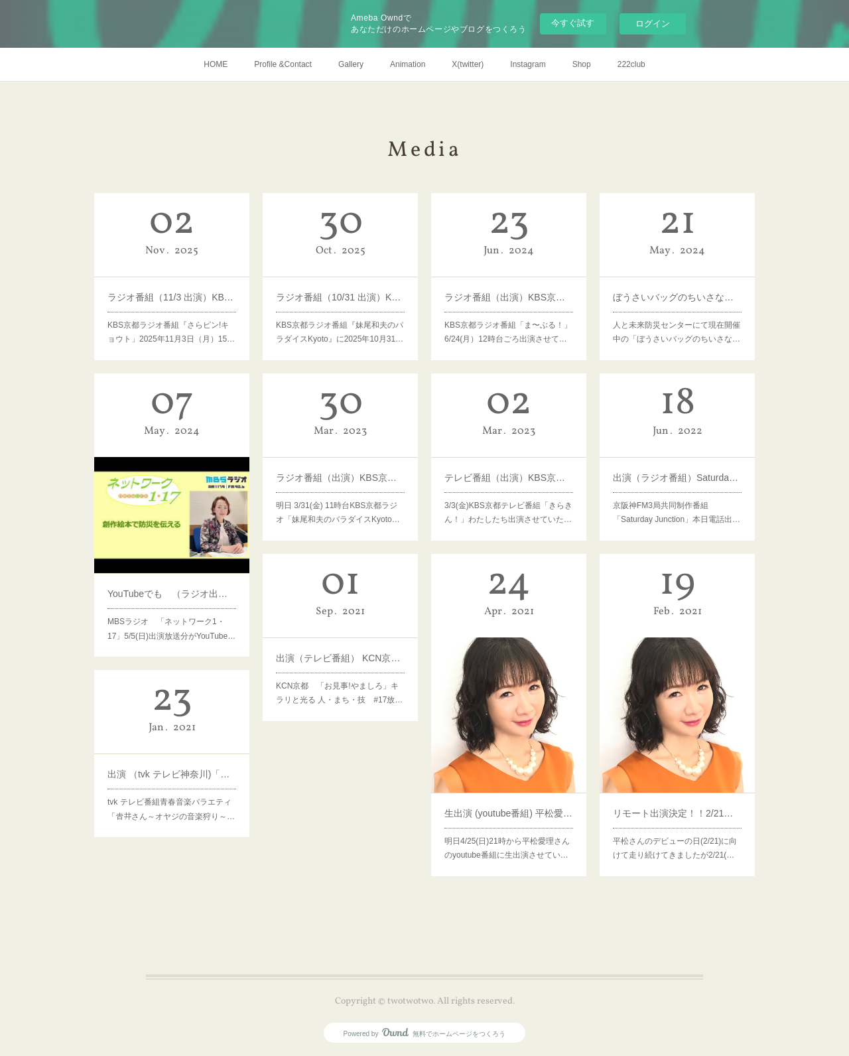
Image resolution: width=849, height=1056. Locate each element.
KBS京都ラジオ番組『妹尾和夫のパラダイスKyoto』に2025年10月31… (339, 314)
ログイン (652, 24)
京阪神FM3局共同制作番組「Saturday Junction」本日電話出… (676, 495)
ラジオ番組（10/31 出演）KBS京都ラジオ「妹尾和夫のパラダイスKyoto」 (340, 290)
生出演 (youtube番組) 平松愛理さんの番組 (509, 781)
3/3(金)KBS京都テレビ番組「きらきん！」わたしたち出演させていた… (509, 495)
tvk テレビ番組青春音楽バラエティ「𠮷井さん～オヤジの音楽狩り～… (172, 781)
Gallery (350, 64)
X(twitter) (468, 64)
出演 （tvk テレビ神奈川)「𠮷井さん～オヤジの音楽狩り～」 (172, 763)
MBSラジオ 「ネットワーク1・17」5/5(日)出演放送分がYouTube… (172, 593)
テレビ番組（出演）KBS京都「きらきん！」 (509, 470)
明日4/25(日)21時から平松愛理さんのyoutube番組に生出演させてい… (508, 806)
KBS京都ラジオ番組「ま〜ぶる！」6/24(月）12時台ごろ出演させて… (508, 314)
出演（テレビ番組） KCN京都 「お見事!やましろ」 (340, 651)
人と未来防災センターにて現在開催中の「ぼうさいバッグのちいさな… (676, 314)
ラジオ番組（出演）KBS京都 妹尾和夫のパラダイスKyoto (340, 470)
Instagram (527, 64)
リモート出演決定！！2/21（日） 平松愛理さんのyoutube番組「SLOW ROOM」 (677, 781)
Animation (407, 64)
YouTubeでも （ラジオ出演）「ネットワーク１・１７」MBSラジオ (172, 568)
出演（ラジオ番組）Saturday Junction (677, 470)
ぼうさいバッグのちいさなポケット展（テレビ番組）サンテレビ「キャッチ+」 (677, 290)
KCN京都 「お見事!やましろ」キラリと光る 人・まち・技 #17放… (339, 675)
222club (631, 64)
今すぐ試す (572, 23)
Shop (581, 64)
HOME (216, 64)
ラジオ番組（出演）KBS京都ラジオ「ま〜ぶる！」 (509, 290)
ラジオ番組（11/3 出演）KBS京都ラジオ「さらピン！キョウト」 (172, 290)
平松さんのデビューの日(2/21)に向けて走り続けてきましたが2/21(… (675, 806)
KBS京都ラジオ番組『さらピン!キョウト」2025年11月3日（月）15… (171, 314)
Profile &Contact (283, 64)
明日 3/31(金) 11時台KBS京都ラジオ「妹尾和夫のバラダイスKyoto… (338, 495)
